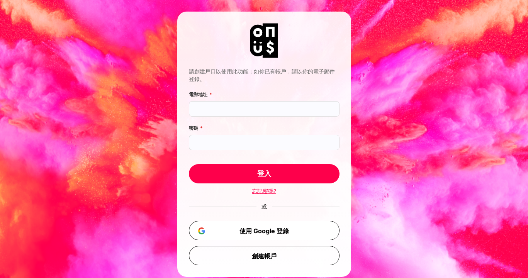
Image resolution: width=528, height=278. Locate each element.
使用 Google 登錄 (242, 230)
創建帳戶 (264, 256)
